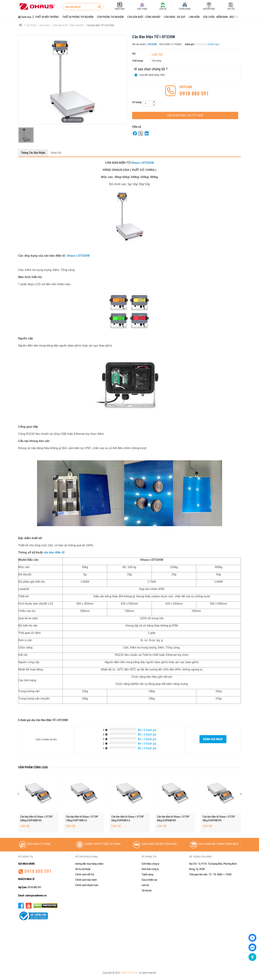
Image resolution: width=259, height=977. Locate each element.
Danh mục (45, 25)
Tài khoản (147, 890)
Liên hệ (157, 54)
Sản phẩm (32, 25)
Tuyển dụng (147, 874)
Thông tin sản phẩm (33, 152)
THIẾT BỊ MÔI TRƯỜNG (47, 17)
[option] (26, 135)
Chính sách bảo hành (86, 879)
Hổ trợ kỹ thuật (82, 869)
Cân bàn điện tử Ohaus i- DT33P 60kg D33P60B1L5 (173, 818)
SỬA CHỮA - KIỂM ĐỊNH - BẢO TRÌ (220, 17)
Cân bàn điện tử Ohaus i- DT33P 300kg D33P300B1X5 (82, 818)
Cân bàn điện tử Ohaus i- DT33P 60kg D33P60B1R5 (219, 818)
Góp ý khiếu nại (149, 879)
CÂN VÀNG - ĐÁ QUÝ (174, 17)
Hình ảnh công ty (150, 869)
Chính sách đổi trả (84, 874)
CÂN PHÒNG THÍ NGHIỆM (110, 17)
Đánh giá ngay (213, 739)
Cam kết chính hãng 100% (152, 74)
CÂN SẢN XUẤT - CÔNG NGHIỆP (143, 17)
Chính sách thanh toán (86, 885)
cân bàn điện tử (54, 552)
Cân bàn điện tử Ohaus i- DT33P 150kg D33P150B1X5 (36, 818)
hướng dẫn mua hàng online (89, 863)
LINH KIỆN (194, 17)
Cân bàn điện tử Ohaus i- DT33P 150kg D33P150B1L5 (127, 818)
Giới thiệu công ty (150, 863)
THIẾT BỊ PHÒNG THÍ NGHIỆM (77, 17)
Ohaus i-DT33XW (142, 162)
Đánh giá (56, 152)
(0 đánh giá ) (213, 44)
